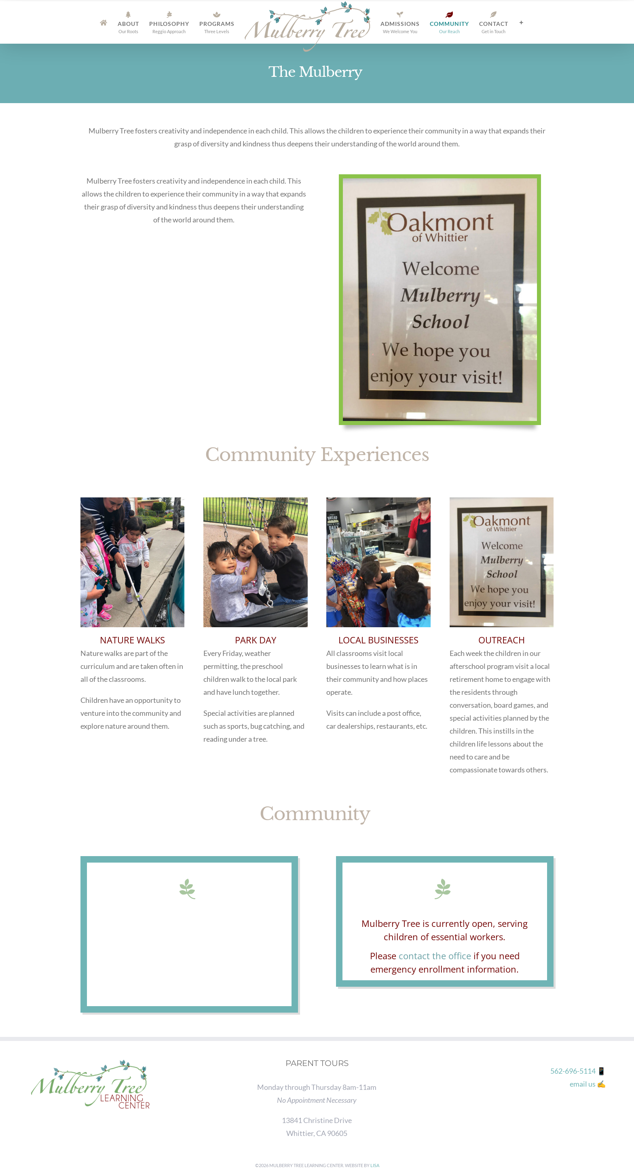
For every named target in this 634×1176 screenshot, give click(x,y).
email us (583, 1083)
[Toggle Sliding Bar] (521, 22)
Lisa (374, 1165)
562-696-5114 (573, 1070)
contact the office (435, 956)
